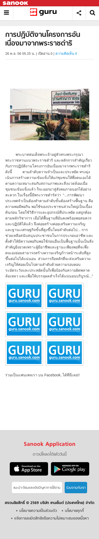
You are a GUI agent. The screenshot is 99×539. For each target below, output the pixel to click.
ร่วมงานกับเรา (76, 488)
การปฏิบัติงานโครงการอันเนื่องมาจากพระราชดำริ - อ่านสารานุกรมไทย (44, 13)
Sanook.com (16, 3)
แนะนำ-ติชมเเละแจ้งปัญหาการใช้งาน (36, 488)
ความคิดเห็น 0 (66, 54)
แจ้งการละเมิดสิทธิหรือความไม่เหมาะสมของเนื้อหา (51, 519)
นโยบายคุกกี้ (74, 511)
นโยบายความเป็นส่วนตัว (38, 511)
